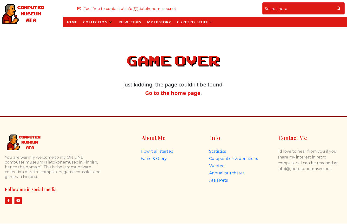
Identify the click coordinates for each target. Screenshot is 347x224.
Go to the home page (172, 92)
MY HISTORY (159, 22)
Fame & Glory (154, 158)
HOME (71, 22)
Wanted (217, 166)
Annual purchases (226, 173)
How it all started (157, 151)
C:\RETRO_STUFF (194, 22)
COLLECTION (97, 22)
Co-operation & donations (233, 158)
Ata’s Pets (218, 180)
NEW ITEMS (130, 22)
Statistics (217, 151)
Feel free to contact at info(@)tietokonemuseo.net (126, 8)
